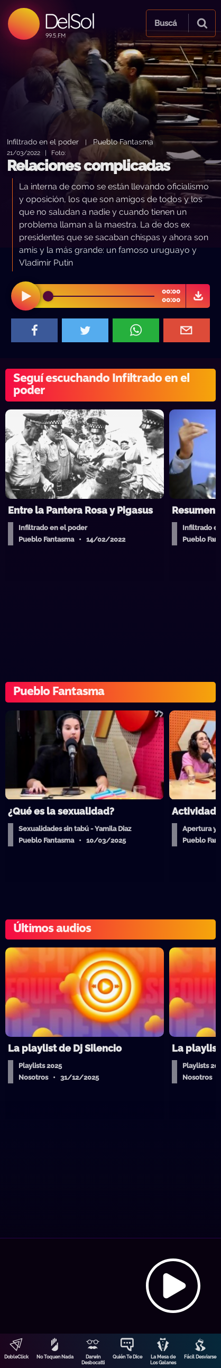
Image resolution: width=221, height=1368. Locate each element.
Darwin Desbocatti (93, 1359)
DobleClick (16, 1357)
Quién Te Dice (127, 1357)
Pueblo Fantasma (123, 141)
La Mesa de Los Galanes (163, 1359)
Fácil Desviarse (200, 1357)
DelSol (69, 21)
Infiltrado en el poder (43, 141)
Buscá (165, 23)
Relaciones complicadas (88, 166)
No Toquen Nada (54, 1357)
